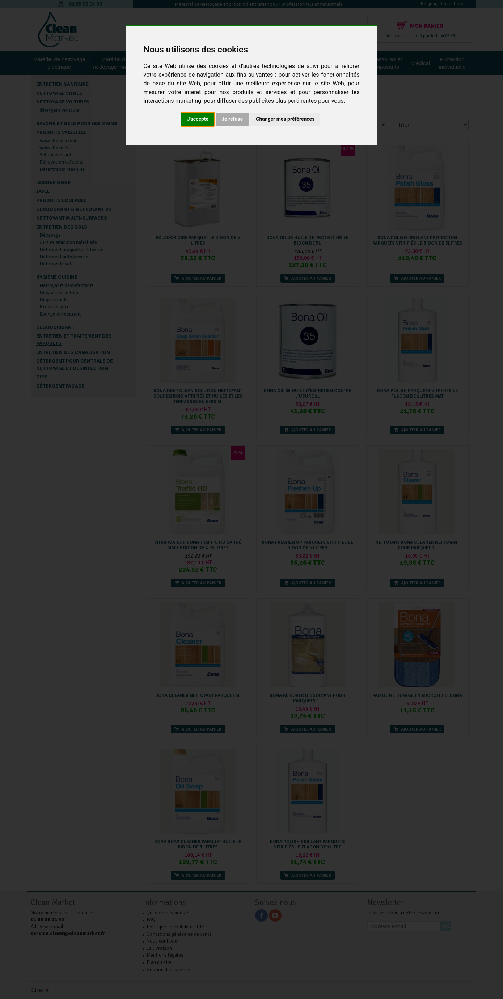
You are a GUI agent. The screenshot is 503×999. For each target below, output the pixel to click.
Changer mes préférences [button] (285, 119)
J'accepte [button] (198, 119)
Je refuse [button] (232, 119)
